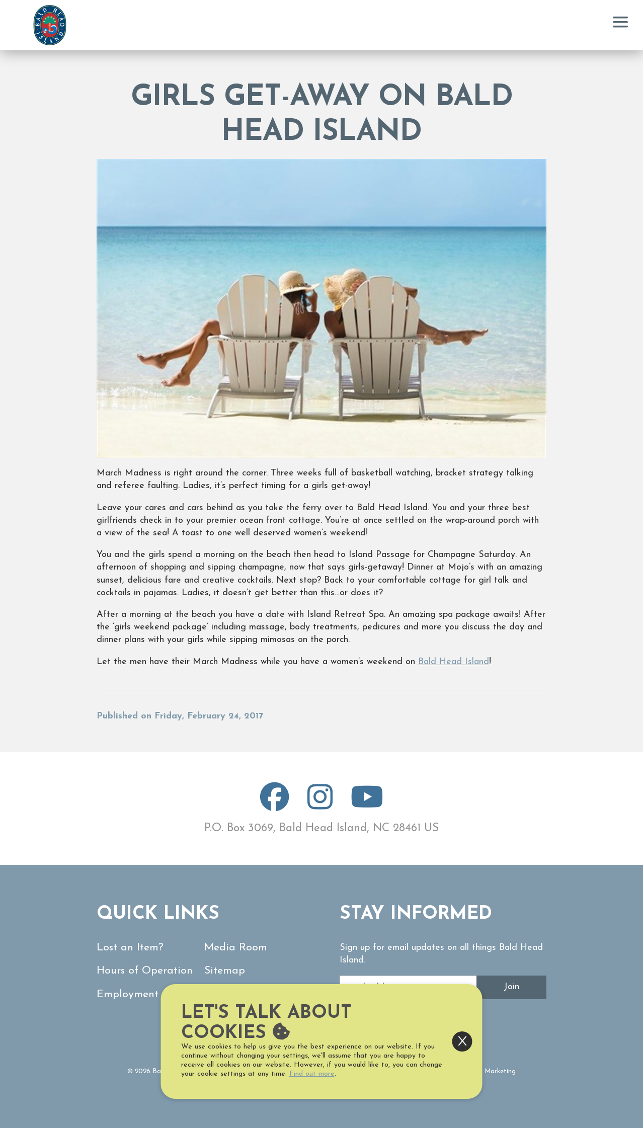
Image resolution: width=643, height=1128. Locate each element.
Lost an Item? (130, 947)
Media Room (235, 947)
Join (511, 987)
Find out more (312, 1074)
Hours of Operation (145, 970)
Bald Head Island (453, 662)
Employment (127, 994)
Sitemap (224, 970)
